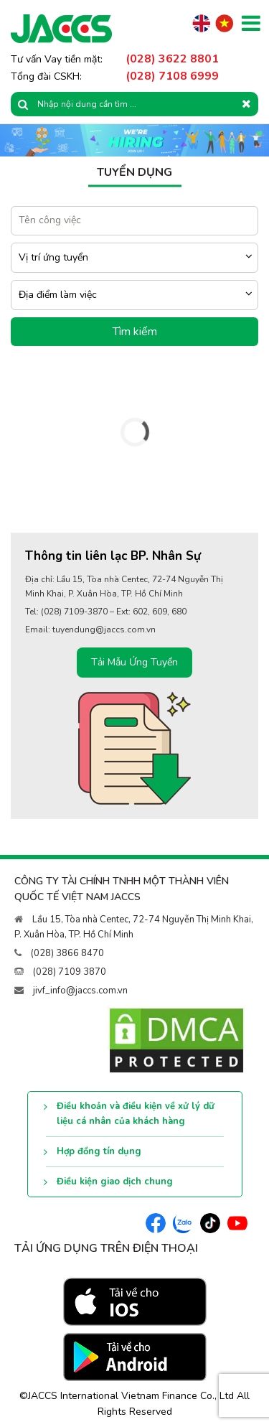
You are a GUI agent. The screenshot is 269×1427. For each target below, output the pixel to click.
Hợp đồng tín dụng (99, 1151)
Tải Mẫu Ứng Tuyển (134, 662)
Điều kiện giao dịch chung (115, 1181)
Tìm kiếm (135, 332)
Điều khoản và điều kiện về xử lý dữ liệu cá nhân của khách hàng (135, 1114)
